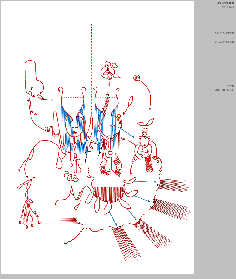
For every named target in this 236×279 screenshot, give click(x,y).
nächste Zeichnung (224, 41)
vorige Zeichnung (224, 32)
